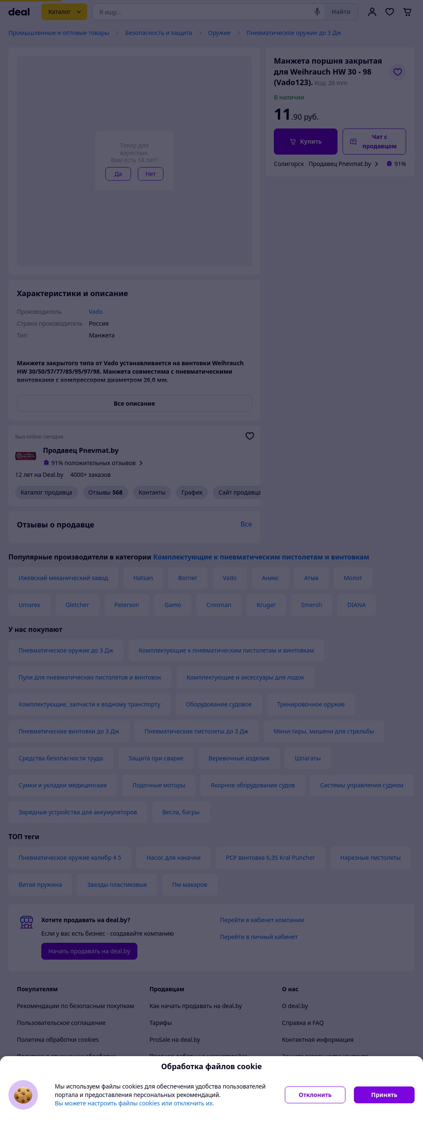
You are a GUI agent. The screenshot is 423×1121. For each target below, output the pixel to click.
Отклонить (315, 1095)
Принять (384, 1095)
